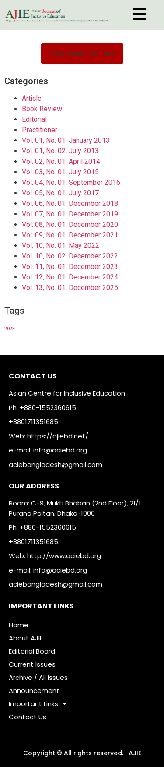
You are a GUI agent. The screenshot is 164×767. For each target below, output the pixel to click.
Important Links (37, 703)
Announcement (34, 690)
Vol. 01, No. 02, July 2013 (60, 151)
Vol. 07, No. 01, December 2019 (70, 214)
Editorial (34, 119)
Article (32, 98)
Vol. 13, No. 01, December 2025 (70, 287)
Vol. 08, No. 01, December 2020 (70, 224)
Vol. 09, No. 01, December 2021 (70, 235)
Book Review (42, 109)
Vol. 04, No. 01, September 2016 (71, 182)
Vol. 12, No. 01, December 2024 (70, 277)
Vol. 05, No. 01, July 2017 (60, 193)
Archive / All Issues (38, 677)
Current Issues (32, 664)
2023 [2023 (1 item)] (9, 329)
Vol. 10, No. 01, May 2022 (60, 245)
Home (18, 624)
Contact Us (27, 716)
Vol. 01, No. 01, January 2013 (66, 140)
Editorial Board (32, 651)
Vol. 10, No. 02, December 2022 (70, 256)
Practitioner (39, 130)
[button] (82, 53)
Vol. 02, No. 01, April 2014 (61, 161)
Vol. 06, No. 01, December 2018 (70, 203)
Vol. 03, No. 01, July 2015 (60, 172)
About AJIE (26, 638)
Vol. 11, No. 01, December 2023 (70, 266)
